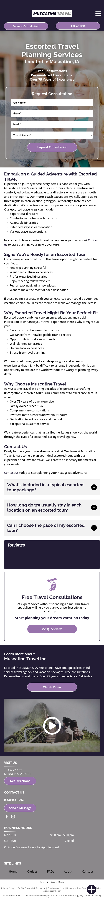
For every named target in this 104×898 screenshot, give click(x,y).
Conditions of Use (56, 888)
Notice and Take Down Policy (79, 888)
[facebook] (6, 817)
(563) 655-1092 (14, 800)
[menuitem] (13, 871)
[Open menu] (98, 13)
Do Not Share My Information (31, 888)
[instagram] (13, 817)
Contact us (11, 473)
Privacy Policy (7, 888)
